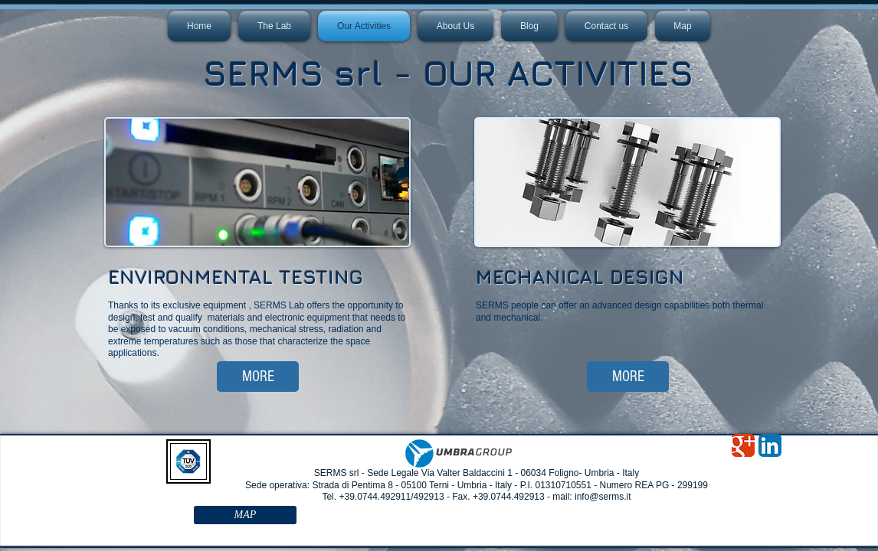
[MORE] (258, 376)
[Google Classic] (743, 445)
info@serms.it (603, 496)
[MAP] (245, 515)
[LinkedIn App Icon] (769, 445)
